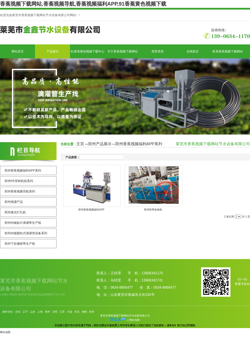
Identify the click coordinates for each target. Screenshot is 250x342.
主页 (80, 144)
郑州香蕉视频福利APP (91, 209)
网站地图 (134, 320)
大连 (69, 311)
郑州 (47, 311)
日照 (54, 311)
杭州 (91, 311)
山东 (32, 311)
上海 (40, 311)
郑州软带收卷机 (153, 209)
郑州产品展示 (100, 144)
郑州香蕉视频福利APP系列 (138, 144)
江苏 (62, 311)
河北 (77, 311)
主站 (17, 311)
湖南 (84, 311)
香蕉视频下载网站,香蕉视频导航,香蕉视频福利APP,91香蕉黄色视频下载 (83, 4)
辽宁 (25, 311)
